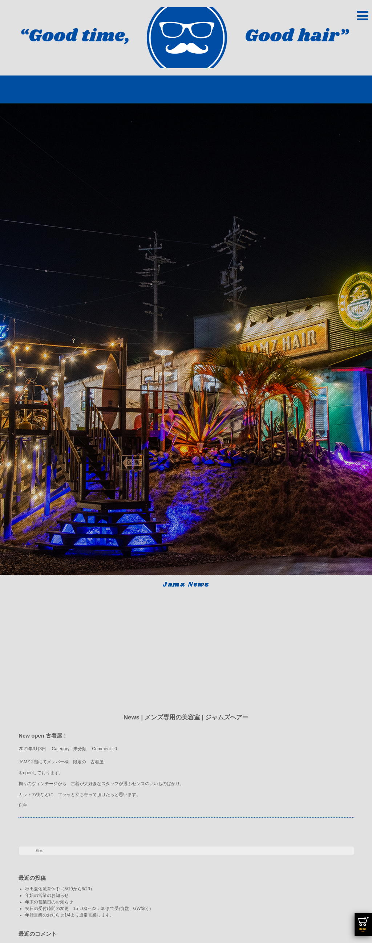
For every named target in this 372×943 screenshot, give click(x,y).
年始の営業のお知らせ (49, 895)
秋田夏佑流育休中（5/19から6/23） (59, 888)
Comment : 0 (104, 748)
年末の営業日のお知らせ (49, 902)
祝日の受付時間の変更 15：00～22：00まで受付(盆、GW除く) (88, 908)
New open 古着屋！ (43, 735)
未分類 (79, 748)
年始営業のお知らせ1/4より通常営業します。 (69, 915)
